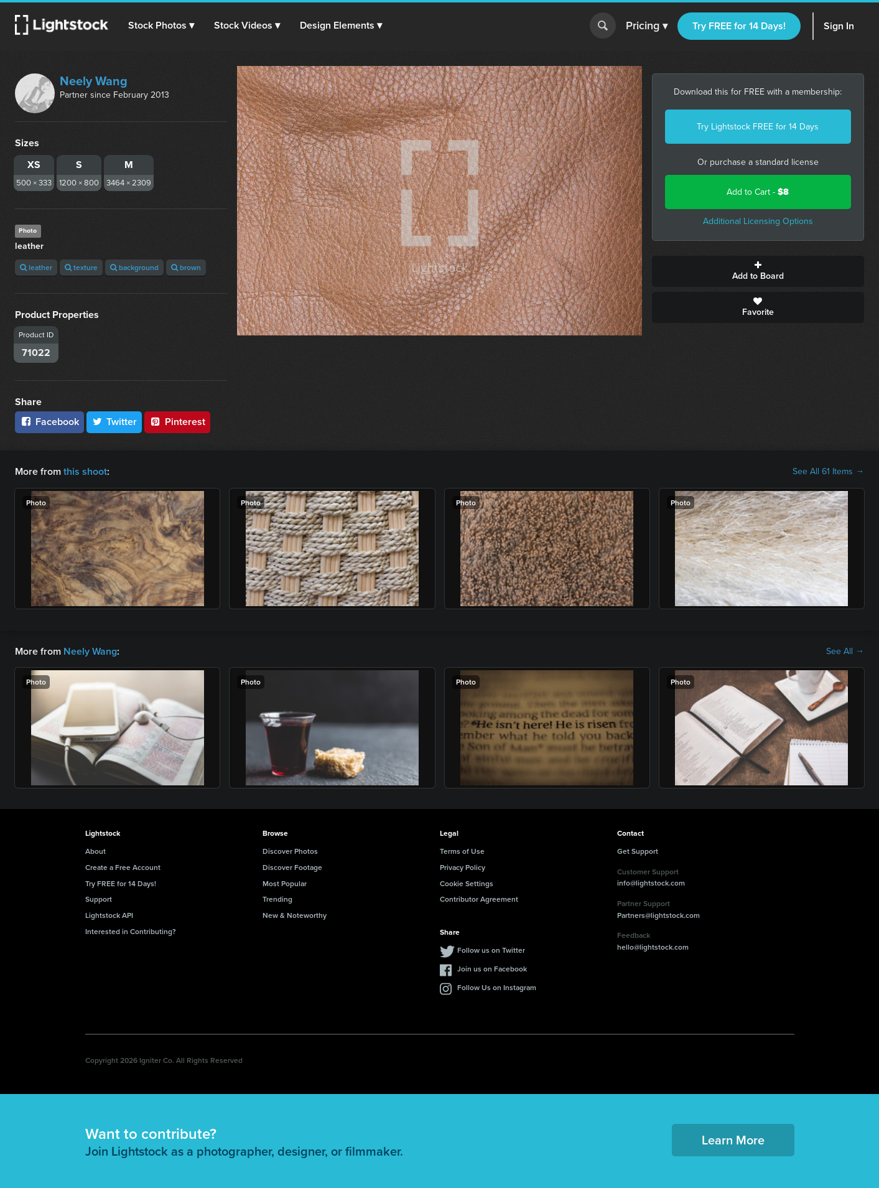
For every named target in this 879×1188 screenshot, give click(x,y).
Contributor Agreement (479, 899)
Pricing (646, 26)
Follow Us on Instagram (496, 987)
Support (98, 899)
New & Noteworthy (295, 915)
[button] (161, 25)
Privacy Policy (462, 867)
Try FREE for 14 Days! (739, 26)
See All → (845, 651)
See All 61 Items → (828, 471)
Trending (277, 899)
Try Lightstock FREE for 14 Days (758, 126)
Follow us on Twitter (491, 950)
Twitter (114, 421)
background (134, 267)
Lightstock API (109, 915)
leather (36, 267)
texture (81, 267)
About (95, 851)
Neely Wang (94, 81)
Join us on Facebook (492, 968)
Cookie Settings (466, 883)
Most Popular (285, 883)
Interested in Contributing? (130, 931)
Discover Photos (290, 851)
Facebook (49, 421)
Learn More (733, 1140)
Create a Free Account (122, 867)
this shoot (85, 471)
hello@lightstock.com (653, 947)
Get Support (637, 851)
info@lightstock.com (651, 882)
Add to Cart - (758, 192)
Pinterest (177, 421)
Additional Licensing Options (758, 221)
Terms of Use (462, 851)
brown (186, 267)
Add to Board (758, 271)
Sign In (839, 26)
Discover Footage (292, 867)
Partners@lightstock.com (658, 915)
